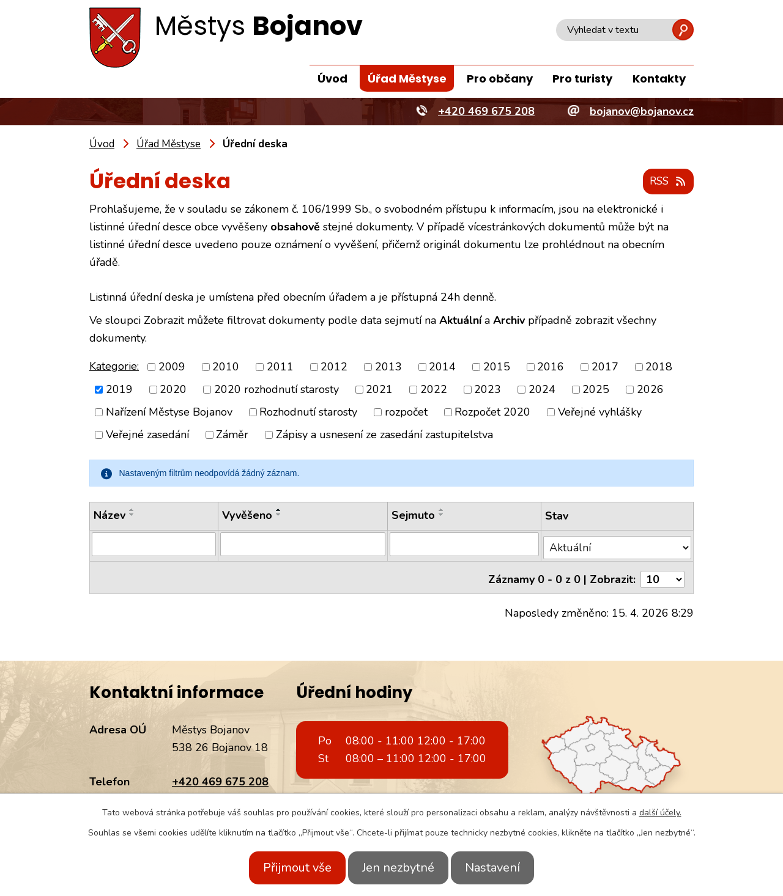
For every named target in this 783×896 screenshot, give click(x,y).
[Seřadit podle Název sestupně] (132, 515)
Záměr (232, 435)
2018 (658, 366)
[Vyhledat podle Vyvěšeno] (302, 544)
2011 (280, 366)
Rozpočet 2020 (492, 412)
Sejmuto (412, 516)
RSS (666, 182)
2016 (550, 366)
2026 (650, 390)
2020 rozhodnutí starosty (276, 390)
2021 (379, 390)
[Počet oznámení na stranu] (662, 572)
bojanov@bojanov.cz (224, 792)
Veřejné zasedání (147, 435)
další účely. (660, 812)
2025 (595, 390)
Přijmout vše (286, 867)
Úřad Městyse (407, 78)
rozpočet (406, 412)
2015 (496, 366)
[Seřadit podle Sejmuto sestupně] (441, 515)
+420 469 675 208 (220, 774)
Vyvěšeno (246, 516)
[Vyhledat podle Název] (153, 544)
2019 (119, 390)
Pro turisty (582, 78)
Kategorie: (114, 366)
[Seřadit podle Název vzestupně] (132, 510)
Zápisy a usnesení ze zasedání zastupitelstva (384, 435)
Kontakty (659, 78)
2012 (334, 366)
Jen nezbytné (398, 867)
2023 (487, 390)
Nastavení (503, 867)
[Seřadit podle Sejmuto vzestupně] (441, 510)
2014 (442, 366)
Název (109, 516)
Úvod (332, 78)
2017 (605, 366)
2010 (225, 366)
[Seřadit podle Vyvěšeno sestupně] (277, 515)
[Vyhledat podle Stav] (617, 544)
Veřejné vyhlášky (600, 412)
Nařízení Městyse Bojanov (169, 412)
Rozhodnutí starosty (308, 412)
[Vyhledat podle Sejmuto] (464, 544)
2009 (171, 366)
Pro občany (500, 78)
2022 (433, 390)
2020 (173, 390)
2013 (388, 366)
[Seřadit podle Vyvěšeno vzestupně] (277, 510)
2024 (542, 390)
